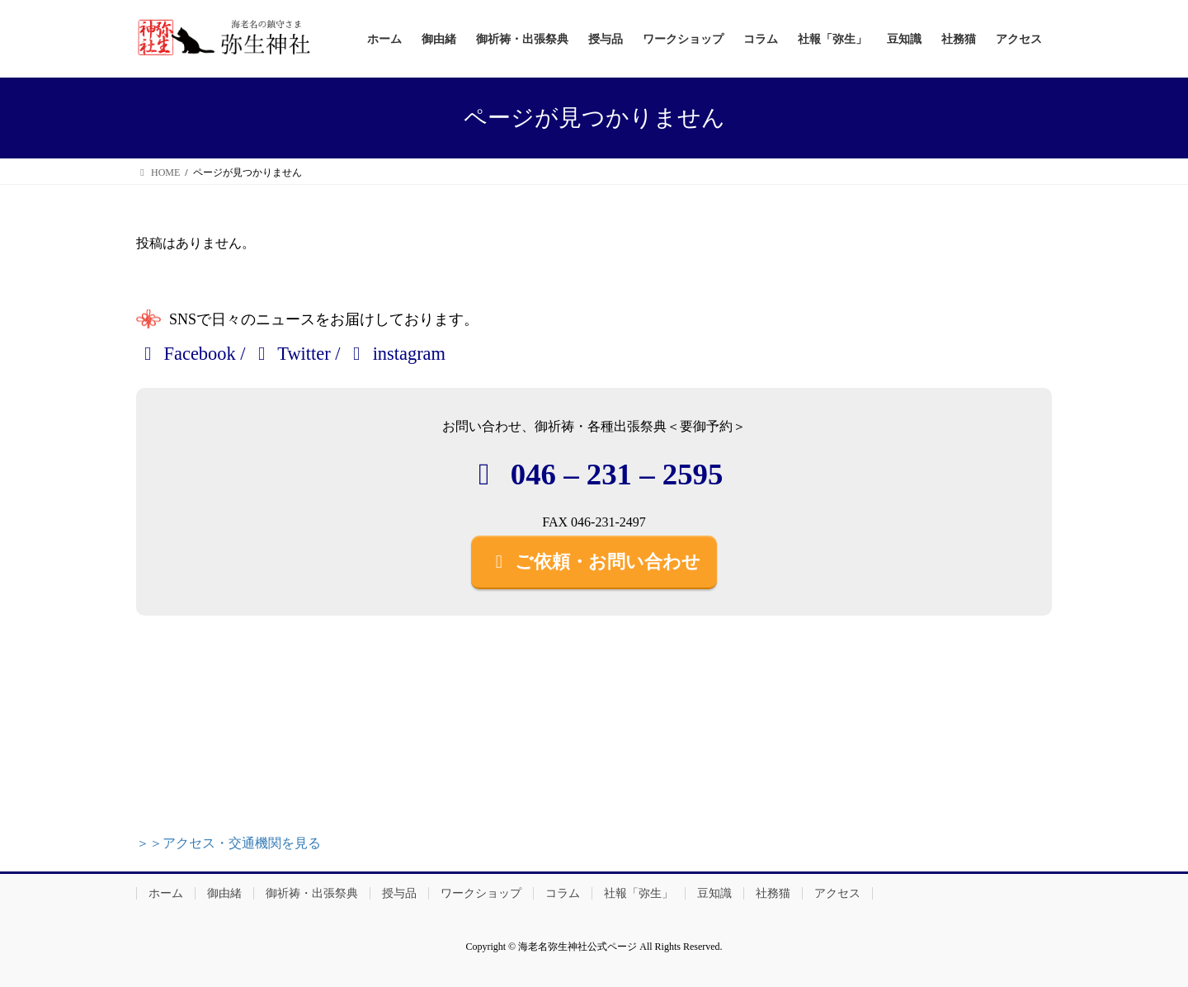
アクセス (837, 893)
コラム (562, 893)
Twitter (290, 353)
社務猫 (773, 893)
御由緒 (224, 893)
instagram (395, 353)
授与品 (399, 893)
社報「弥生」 (638, 893)
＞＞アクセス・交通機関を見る (228, 843)
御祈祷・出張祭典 (312, 893)
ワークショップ (481, 893)
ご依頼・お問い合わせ (594, 561)
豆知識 (714, 893)
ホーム (165, 893)
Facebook (186, 353)
